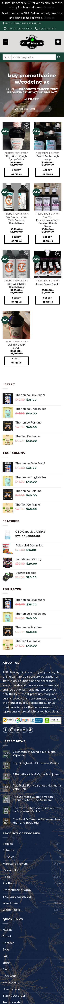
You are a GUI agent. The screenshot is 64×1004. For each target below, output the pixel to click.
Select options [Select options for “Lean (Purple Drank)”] (47, 300)
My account (11, 982)
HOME (7, 929)
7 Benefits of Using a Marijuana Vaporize (34, 753)
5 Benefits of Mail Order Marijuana (36, 774)
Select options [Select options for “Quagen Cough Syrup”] (16, 361)
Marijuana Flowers (15, 863)
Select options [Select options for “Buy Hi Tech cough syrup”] (47, 172)
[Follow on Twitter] (18, 730)
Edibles (8, 844)
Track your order (14, 995)
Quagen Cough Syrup (16, 346)
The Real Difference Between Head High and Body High (37, 821)
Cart (6, 969)
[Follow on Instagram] (12, 730)
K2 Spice (8, 857)
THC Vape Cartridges (17, 896)
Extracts (8, 850)
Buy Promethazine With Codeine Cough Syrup (16, 220)
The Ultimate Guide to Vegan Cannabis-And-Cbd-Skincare (33, 798)
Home (10, 89)
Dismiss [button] (49, 7)
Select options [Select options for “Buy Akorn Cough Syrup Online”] (16, 172)
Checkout (9, 976)
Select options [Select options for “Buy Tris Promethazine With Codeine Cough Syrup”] (47, 239)
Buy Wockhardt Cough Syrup (16, 285)
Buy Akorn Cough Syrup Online (16, 158)
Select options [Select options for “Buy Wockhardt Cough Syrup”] (16, 300)
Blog (6, 949)
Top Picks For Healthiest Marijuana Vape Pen (37, 787)
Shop (6, 962)
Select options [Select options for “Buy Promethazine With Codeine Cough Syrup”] (16, 239)
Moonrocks (10, 870)
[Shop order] (31, 108)
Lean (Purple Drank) (47, 284)
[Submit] (58, 57)
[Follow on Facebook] (6, 730)
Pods (6, 876)
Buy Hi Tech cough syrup (47, 158)
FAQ (6, 956)
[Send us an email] (24, 730)
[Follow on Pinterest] (30, 730)
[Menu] (6, 42)
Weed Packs (11, 909)
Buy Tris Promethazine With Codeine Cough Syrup (47, 221)
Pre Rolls (9, 883)
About (7, 936)
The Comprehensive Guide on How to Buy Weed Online (37, 810)
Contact (8, 943)
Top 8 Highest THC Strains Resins (36, 763)
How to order (12, 989)
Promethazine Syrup (17, 890)
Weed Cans (10, 903)
